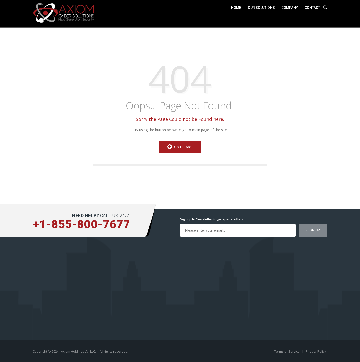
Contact (312, 8)
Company (289, 8)
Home (236, 8)
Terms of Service (287, 351)
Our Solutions (261, 8)
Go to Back (180, 146)
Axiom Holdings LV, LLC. (78, 351)
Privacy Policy (316, 351)
